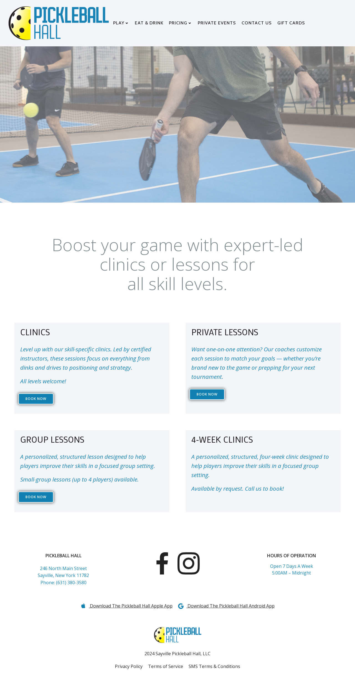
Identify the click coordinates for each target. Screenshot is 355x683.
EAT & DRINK (149, 23)
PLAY (121, 23)
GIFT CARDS (291, 23)
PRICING (180, 23)
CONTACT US (257, 23)
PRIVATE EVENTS (217, 23)
